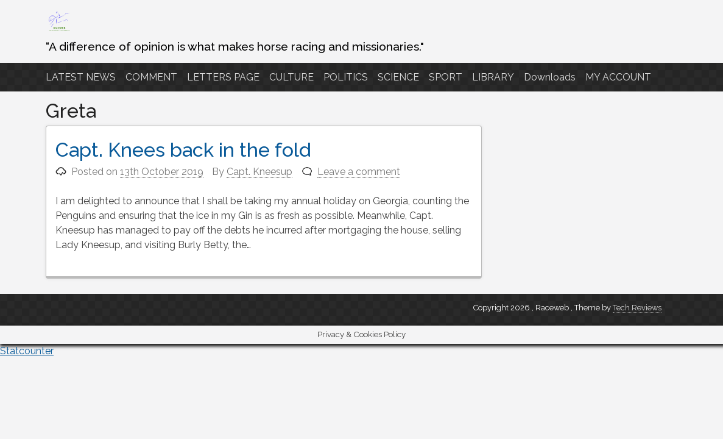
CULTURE (291, 77)
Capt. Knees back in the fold (183, 149)
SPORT (445, 77)
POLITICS (345, 77)
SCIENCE (398, 77)
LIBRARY (493, 77)
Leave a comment (358, 171)
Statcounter (27, 351)
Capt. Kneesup (259, 171)
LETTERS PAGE (223, 77)
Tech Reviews (637, 307)
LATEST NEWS (81, 77)
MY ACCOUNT (618, 77)
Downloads (550, 77)
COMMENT (151, 77)
